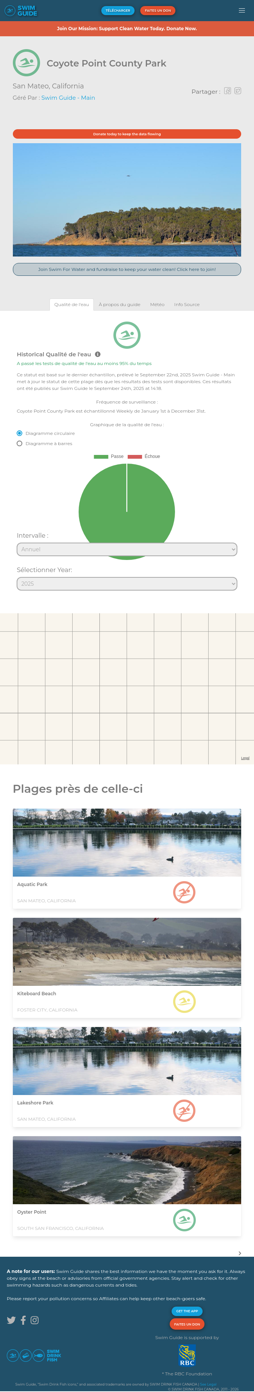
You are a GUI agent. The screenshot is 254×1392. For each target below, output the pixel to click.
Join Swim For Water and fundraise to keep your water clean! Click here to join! (127, 269)
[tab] (72, 304)
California (68, 86)
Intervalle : (32, 535)
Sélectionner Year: (44, 570)
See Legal (208, 1384)
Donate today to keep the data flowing (127, 134)
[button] (242, 10)
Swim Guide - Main (68, 97)
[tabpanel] (127, 452)
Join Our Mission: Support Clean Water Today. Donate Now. (127, 28)
